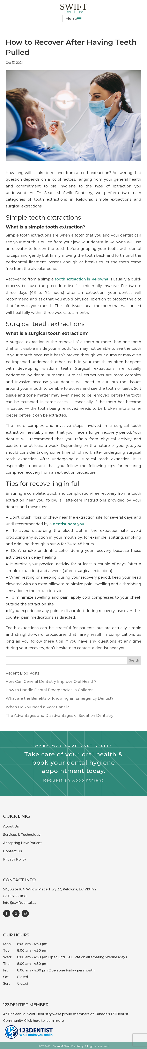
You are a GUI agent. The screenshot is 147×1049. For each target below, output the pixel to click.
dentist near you (68, 524)
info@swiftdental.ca (19, 903)
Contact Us (12, 851)
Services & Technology (22, 835)
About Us (11, 826)
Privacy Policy (14, 859)
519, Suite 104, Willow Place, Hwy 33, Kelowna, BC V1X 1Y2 (49, 889)
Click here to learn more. (44, 1021)
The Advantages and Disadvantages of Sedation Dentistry (59, 715)
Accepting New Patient (22, 843)
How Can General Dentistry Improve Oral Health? (51, 681)
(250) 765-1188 (15, 896)
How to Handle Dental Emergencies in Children (50, 690)
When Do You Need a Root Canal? (37, 707)
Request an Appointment (73, 780)
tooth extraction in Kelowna (81, 279)
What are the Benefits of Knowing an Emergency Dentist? (59, 698)
